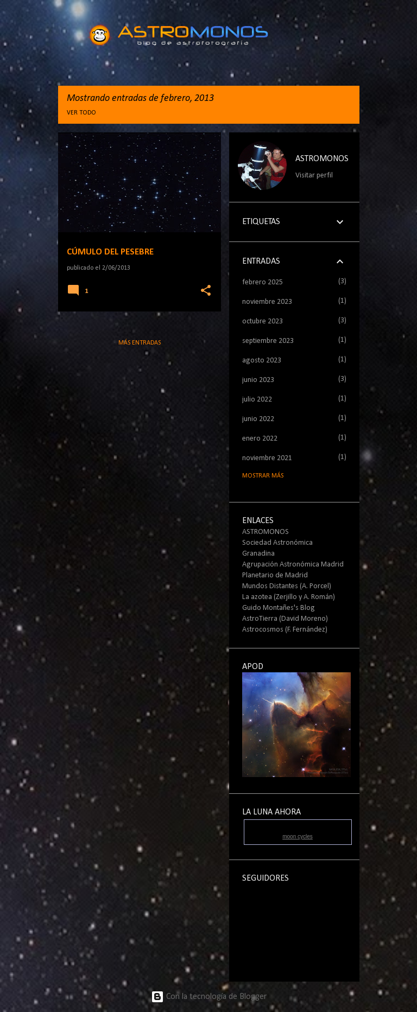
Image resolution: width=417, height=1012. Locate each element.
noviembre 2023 (267, 302)
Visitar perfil (314, 175)
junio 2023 (258, 380)
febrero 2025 (262, 282)
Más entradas (139, 343)
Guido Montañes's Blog (278, 608)
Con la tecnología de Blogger (209, 996)
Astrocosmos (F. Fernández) (284, 630)
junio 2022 (258, 419)
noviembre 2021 (267, 458)
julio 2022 (257, 400)
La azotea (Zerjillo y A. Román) (288, 597)
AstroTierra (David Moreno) (285, 619)
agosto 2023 (261, 361)
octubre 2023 (262, 321)
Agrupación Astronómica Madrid (293, 565)
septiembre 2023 (268, 341)
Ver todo (81, 113)
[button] (205, 291)
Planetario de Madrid (275, 575)
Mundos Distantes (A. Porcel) (286, 586)
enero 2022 (259, 439)
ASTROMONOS (322, 159)
